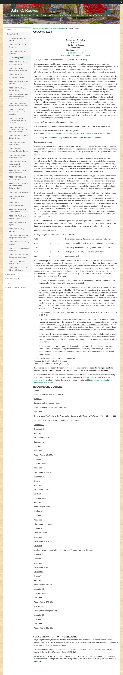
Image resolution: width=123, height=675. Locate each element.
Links (8, 283)
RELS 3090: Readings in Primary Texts (17, 89)
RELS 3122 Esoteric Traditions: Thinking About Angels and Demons (18, 129)
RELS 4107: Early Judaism (18, 192)
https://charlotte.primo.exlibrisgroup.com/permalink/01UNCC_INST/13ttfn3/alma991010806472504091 (73, 133)
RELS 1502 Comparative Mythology (17, 52)
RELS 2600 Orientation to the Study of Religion (18, 76)
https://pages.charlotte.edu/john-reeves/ (76, 55)
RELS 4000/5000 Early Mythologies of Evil (17, 156)
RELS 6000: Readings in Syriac (17, 224)
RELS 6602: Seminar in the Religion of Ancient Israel (18, 236)
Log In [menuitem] (114, 2)
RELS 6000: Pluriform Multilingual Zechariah (16, 204)
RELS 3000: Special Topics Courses (18, 83)
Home (9, 30)
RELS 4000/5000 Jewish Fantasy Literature (17, 172)
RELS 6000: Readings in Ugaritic (17, 230)
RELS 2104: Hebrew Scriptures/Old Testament (18, 69)
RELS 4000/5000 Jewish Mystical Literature (17, 178)
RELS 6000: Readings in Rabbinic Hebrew (17, 217)
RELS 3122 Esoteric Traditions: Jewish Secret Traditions (18, 120)
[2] (41, 211)
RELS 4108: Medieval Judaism (16, 198)
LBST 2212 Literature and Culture (18, 39)
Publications (11, 274)
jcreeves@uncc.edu (75, 53)
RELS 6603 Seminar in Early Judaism (19, 243)
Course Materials (12, 34)
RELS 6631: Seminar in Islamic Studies (17, 262)
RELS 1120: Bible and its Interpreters (17, 46)
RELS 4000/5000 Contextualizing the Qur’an (18, 150)
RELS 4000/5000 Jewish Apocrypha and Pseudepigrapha (17, 164)
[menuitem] (1, 2)
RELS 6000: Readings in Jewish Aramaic (17, 211)
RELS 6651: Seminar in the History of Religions (18, 269)
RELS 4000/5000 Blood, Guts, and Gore (17, 143)
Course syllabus (18, 58)
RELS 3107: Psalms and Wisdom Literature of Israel (18, 104)
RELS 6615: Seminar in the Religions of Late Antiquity (18, 256)
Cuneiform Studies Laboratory (17, 287)
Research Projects (13, 279)
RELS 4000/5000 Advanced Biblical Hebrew (18, 137)
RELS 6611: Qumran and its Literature (19, 249)
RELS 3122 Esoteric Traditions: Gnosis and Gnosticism (17, 112)
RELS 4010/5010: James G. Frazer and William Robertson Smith (19, 186)
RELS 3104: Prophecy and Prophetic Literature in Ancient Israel (18, 97)
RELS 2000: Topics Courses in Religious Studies (19, 63)
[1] (86, 60)
